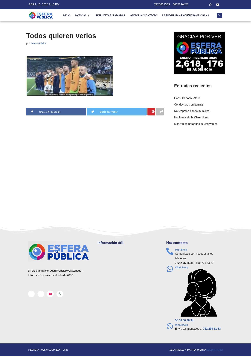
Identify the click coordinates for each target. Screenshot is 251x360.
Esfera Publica (39, 43)
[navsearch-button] (219, 15)
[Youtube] (217, 4)
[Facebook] (196, 4)
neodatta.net (214, 350)
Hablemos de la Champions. (191, 117)
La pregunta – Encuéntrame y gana (185, 15)
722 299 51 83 (212, 329)
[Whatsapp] (210, 4)
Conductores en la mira (188, 104)
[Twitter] (203, 4)
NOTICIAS (82, 15)
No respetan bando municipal (192, 111)
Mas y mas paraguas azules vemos (196, 124)
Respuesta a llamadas (110, 15)
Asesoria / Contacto (143, 15)
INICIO (66, 15)
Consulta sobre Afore (187, 98)
